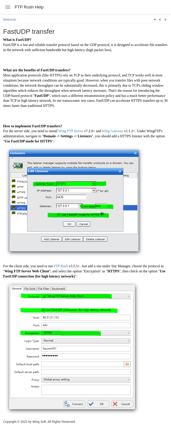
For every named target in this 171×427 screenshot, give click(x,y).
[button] (155, 20)
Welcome (9, 19)
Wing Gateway (112, 131)
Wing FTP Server (70, 131)
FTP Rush (61, 266)
